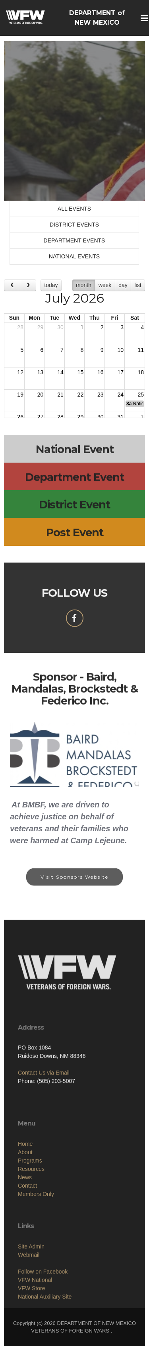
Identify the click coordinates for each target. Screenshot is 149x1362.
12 (20, 372)
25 (140, 394)
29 (40, 327)
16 (100, 372)
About (25, 1184)
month (83, 285)
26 (20, 417)
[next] (28, 285)
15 (80, 372)
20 (40, 394)
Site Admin (31, 1275)
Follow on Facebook (43, 1300)
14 (60, 372)
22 (80, 394)
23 (100, 394)
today (51, 285)
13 (40, 372)
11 (140, 350)
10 (120, 350)
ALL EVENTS (74, 208)
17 (120, 372)
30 (60, 327)
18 (140, 372)
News (25, 1209)
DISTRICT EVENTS (74, 224)
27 (40, 417)
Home (25, 1175)
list (137, 285)
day (123, 285)
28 (20, 327)
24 (120, 394)
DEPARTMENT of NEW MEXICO (97, 17)
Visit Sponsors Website (74, 883)
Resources (31, 1201)
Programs (30, 1192)
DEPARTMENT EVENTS (74, 240)
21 (60, 394)
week (105, 285)
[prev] (12, 285)
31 (120, 417)
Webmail (28, 1283)
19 (20, 394)
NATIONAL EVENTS (74, 256)
